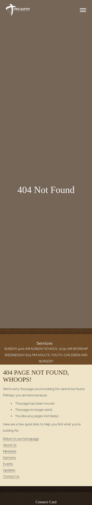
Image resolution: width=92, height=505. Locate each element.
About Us (10, 445)
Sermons (9, 458)
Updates (9, 470)
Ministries (9, 451)
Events (8, 464)
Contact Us (11, 476)
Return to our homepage (21, 439)
